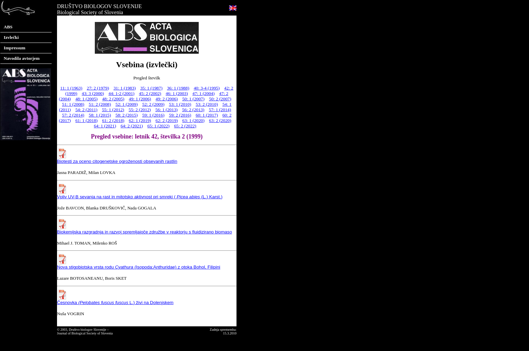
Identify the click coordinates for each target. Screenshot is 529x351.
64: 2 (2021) (131, 125)
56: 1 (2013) (167, 109)
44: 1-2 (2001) (122, 93)
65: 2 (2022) (185, 125)
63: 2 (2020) (220, 120)
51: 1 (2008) (73, 104)
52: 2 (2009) (153, 104)
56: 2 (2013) (193, 109)
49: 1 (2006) (140, 98)
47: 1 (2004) (203, 93)
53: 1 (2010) (180, 104)
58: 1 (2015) (100, 115)
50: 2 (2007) (220, 98)
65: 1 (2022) (158, 125)
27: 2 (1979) (98, 88)
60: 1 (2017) (207, 115)
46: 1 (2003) (177, 93)
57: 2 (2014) (73, 115)
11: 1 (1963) (71, 88)
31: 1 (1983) (124, 88)
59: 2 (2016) (180, 115)
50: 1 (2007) (193, 98)
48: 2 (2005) (113, 98)
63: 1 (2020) (193, 120)
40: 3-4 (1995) (207, 88)
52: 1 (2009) (126, 104)
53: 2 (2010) (207, 104)
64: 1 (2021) (105, 125)
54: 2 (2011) (86, 109)
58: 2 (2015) (126, 115)
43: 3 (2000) (93, 93)
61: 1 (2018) (86, 120)
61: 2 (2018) (113, 120)
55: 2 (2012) (140, 109)
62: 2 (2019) (167, 120)
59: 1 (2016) (153, 115)
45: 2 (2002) (150, 93)
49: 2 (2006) (167, 98)
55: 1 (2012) (113, 109)
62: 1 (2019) (140, 120)
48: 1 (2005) (86, 98)
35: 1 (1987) (151, 88)
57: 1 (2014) (220, 109)
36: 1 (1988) (178, 88)
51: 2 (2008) (100, 104)
